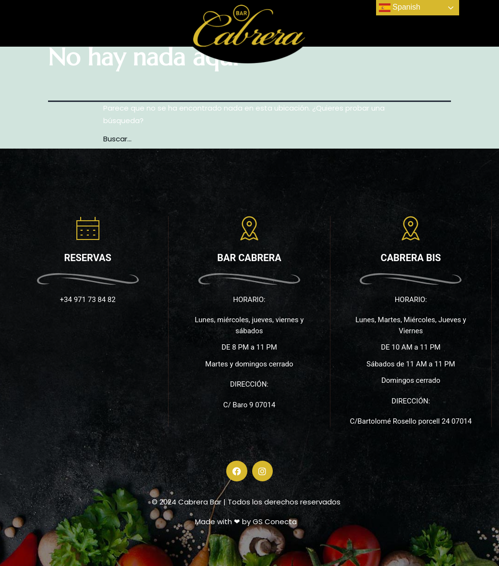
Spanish (399, 7)
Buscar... (117, 139)
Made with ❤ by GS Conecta (246, 521)
